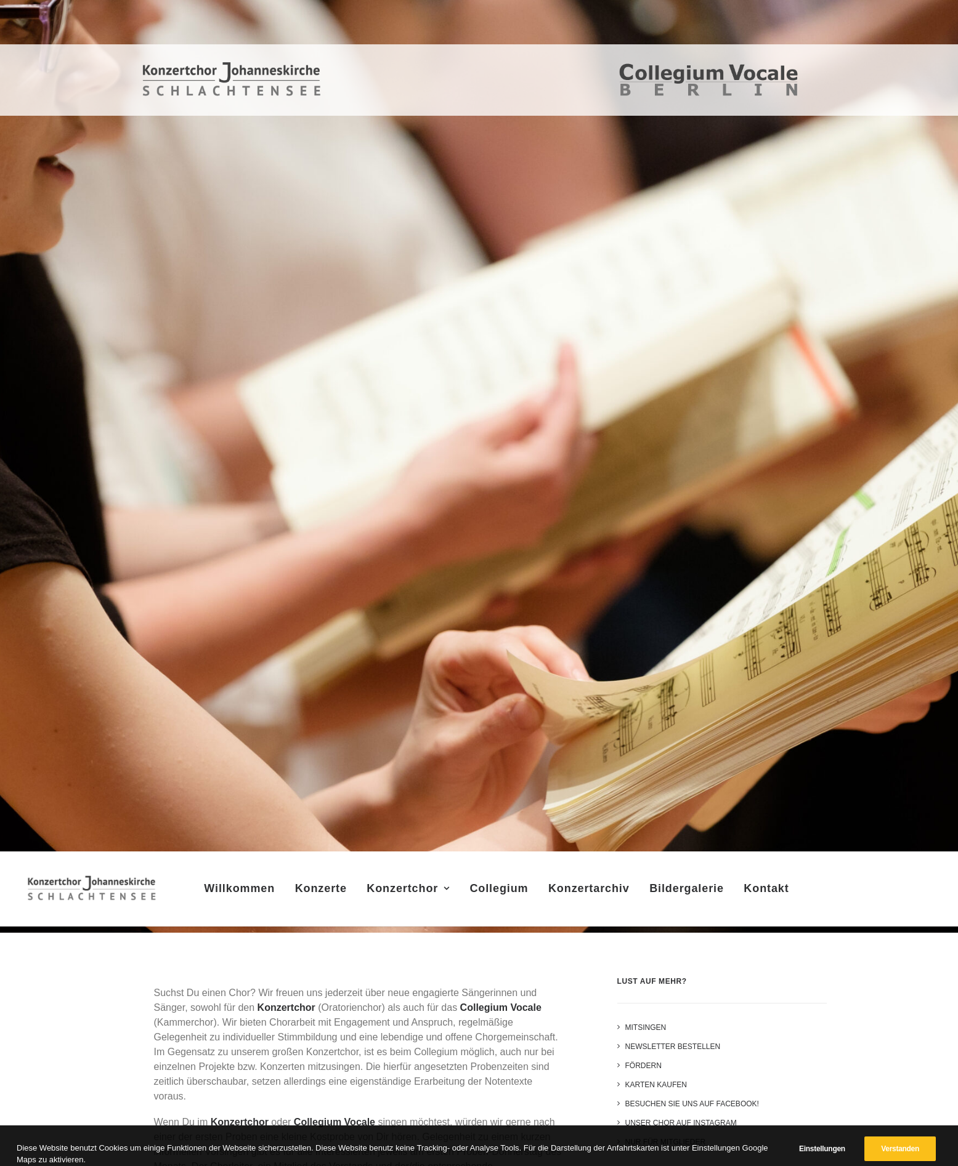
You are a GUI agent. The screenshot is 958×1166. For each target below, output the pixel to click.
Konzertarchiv (592, 892)
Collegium (502, 892)
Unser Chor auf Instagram (681, 1123)
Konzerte (324, 892)
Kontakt (769, 892)
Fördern (643, 1065)
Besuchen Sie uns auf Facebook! (692, 1104)
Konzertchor (411, 892)
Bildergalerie (690, 892)
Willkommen (243, 892)
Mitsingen (646, 1027)
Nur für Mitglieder (665, 1142)
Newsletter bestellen (673, 1046)
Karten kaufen (656, 1084)
